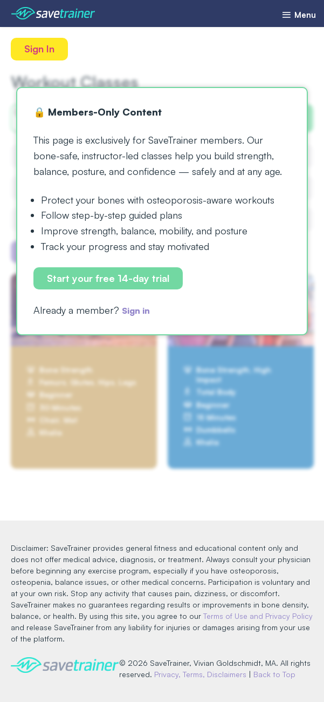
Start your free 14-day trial (109, 279)
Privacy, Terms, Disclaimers (227, 663)
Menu (296, 15)
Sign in (138, 312)
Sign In (40, 49)
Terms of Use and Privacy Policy (258, 605)
